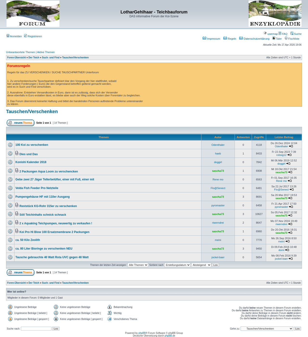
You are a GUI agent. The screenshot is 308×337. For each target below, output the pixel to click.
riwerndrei (218, 222)
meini (218, 240)
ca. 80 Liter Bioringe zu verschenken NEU (43, 248)
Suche (296, 33)
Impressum (211, 38)
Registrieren (33, 36)
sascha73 (218, 170)
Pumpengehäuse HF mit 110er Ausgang (42, 196)
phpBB (142, 333)
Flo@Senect (218, 188)
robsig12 (281, 154)
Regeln (229, 38)
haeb (218, 153)
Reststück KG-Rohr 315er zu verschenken (48, 206)
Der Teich (33, 57)
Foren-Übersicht (16, 57)
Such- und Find (50, 57)
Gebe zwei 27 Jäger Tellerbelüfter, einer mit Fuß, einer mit (54, 179)
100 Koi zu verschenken (31, 145)
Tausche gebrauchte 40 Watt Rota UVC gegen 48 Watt (52, 257)
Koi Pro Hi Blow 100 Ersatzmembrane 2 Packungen (54, 232)
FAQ (282, 33)
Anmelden (14, 36)
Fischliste (292, 38)
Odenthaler (218, 144)
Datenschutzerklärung (254, 38)
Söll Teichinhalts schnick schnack (42, 214)
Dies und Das (28, 154)
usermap (270, 33)
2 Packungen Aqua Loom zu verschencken (48, 171)
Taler (277, 38)
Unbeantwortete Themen (20, 52)
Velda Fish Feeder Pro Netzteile (36, 188)
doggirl (218, 162)
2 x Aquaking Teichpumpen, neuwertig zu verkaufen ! (55, 223)
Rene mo (218, 179)
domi (281, 250)
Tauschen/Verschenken (75, 57)
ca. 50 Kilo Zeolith (27, 240)
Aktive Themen (46, 52)
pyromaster (218, 205)
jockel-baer (218, 257)
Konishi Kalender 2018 (30, 162)
